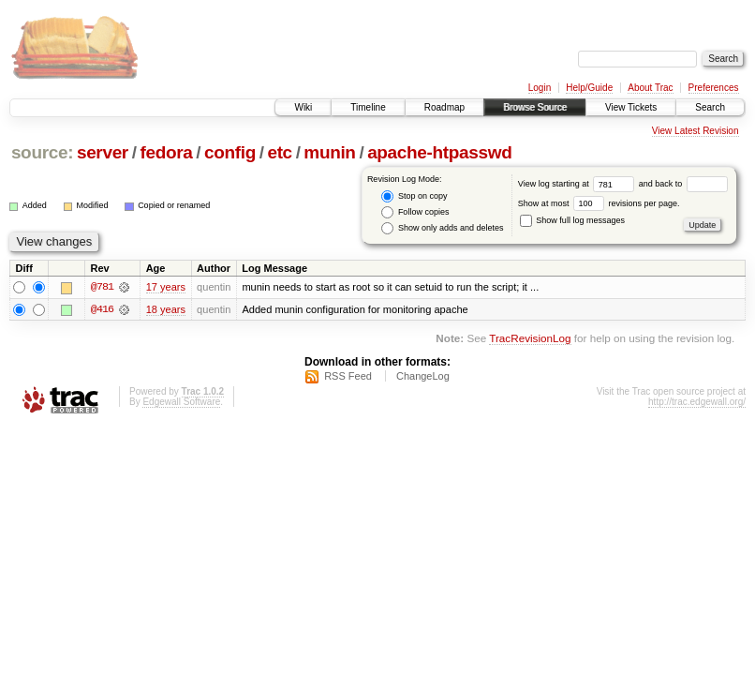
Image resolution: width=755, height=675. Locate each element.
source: (42, 152)
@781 (102, 286)
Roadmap (444, 107)
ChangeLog (423, 376)
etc (279, 152)
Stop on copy (414, 196)
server (102, 152)
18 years (165, 309)
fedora (166, 152)
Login (539, 87)
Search (710, 107)
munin (329, 152)
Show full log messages (572, 220)
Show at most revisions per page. (599, 203)
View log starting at (578, 183)
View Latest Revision (695, 131)
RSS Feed (348, 376)
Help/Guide (589, 87)
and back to (683, 183)
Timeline (367, 107)
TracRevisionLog (529, 339)
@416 (102, 309)
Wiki (303, 107)
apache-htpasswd (439, 152)
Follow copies (415, 212)
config (230, 152)
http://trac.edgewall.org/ (697, 402)
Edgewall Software (181, 402)
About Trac (650, 87)
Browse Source (535, 107)
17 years (165, 286)
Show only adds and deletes (442, 228)
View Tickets (631, 107)
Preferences (713, 87)
